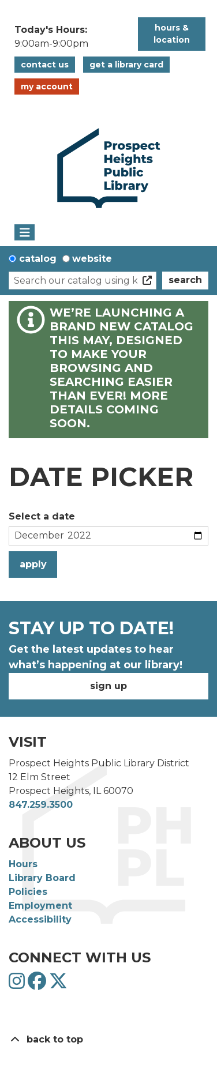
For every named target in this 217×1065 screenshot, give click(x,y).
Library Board (42, 877)
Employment (40, 905)
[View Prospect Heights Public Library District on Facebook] (38, 984)
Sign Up (108, 685)
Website (92, 258)
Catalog (38, 258)
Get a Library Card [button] (126, 64)
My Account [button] (47, 86)
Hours (23, 864)
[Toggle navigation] (24, 232)
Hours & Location (172, 33)
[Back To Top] (108, 1039)
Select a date (42, 516)
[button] (70, 37)
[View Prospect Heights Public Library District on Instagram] (18, 984)
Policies (28, 891)
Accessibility (40, 919)
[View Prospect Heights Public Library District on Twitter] (58, 984)
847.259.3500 (41, 804)
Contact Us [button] (45, 64)
